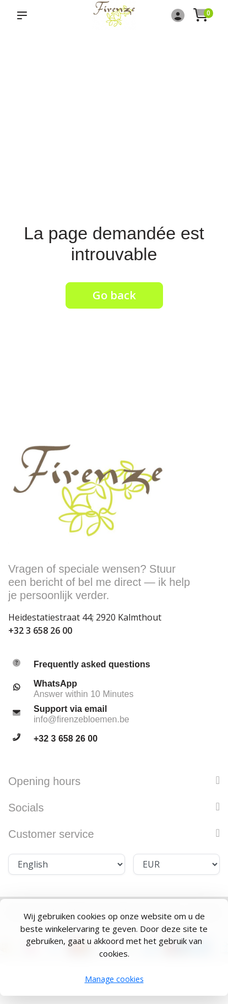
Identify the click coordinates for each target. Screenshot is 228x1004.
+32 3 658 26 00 (40, 630)
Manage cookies (114, 979)
